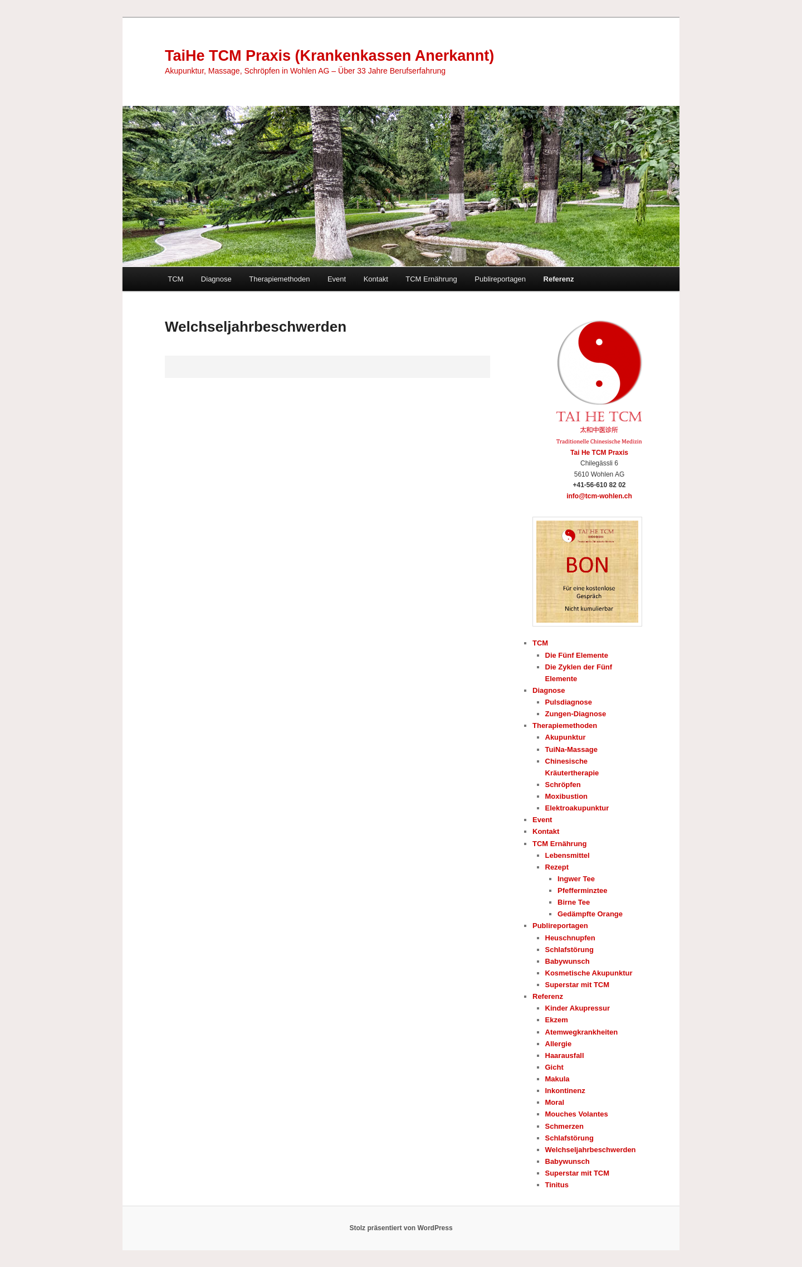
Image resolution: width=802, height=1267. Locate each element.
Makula (557, 1079)
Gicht (554, 1067)
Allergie (558, 1044)
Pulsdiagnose (569, 702)
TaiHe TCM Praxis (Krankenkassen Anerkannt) (329, 55)
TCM (175, 279)
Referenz (559, 279)
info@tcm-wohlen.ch (599, 496)
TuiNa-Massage (571, 749)
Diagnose (216, 279)
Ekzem (556, 1020)
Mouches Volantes (576, 1114)
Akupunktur (565, 737)
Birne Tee (574, 902)
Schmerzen (564, 1126)
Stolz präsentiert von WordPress (400, 1228)
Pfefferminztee (583, 890)
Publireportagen (500, 279)
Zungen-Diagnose (576, 714)
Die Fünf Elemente (576, 655)
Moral (555, 1102)
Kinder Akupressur (577, 1008)
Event (336, 279)
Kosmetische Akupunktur (589, 973)
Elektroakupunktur (577, 808)
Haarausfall (564, 1055)
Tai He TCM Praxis (599, 453)
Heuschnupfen (570, 938)
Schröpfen (563, 784)
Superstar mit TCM (577, 984)
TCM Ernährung (431, 279)
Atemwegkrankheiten (581, 1032)
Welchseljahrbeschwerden (590, 1149)
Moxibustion (566, 796)
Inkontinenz (565, 1090)
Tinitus (557, 1185)
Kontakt (376, 279)
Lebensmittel (567, 855)
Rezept (557, 867)
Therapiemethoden (279, 279)
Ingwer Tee (576, 879)
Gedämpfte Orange (590, 914)
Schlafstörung (569, 949)
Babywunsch (567, 961)
